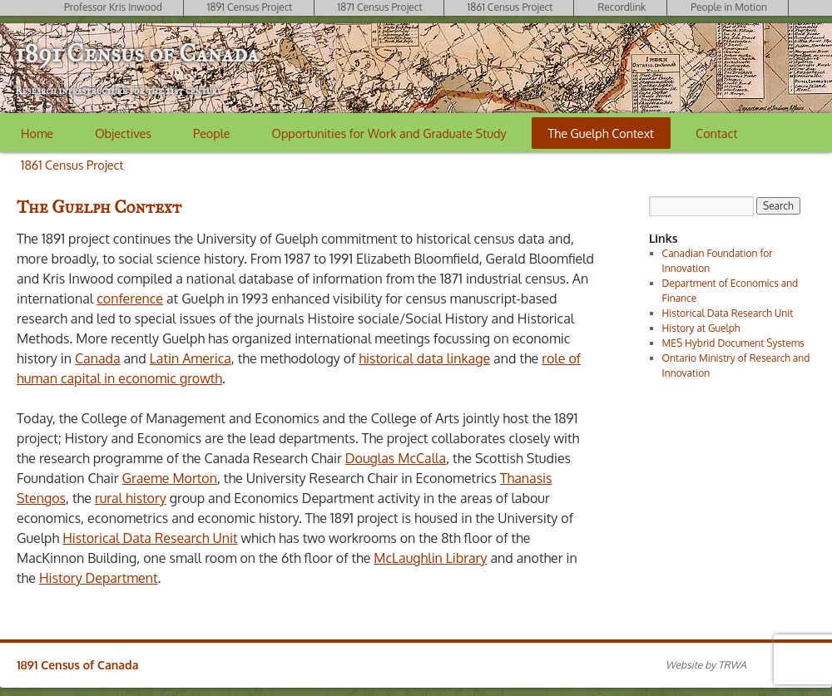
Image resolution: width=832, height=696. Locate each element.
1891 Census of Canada (136, 53)
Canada (98, 358)
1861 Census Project (510, 7)
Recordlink (621, 7)
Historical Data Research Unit (149, 538)
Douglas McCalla (395, 458)
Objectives (123, 133)
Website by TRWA (706, 665)
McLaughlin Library (430, 558)
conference (130, 298)
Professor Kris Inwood (113, 7)
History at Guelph (701, 328)
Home (37, 133)
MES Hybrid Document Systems (733, 343)
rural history (130, 498)
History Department (98, 578)
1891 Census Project (250, 7)
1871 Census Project (380, 7)
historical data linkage (424, 358)
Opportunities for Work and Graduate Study (389, 133)
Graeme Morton (169, 478)
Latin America (190, 358)
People (211, 133)
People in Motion (729, 7)
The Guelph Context (601, 133)
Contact (716, 133)
